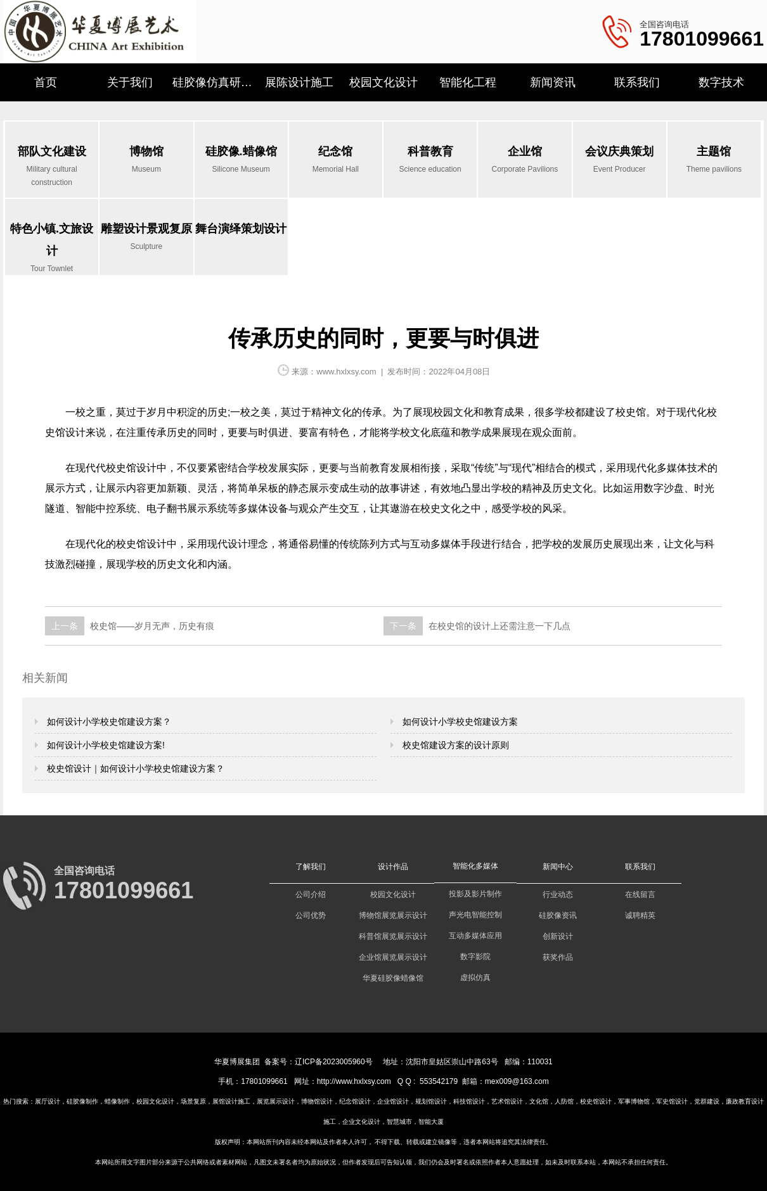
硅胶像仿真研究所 (214, 82)
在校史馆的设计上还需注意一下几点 (498, 626)
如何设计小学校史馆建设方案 (459, 722)
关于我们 (130, 82)
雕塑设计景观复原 (146, 237)
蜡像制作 (117, 1101)
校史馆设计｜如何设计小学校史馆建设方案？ (134, 768)
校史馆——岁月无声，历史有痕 (150, 626)
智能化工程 (467, 82)
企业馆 (524, 160)
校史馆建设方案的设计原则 (454, 745)
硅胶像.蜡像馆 (241, 160)
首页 (45, 82)
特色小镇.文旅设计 (51, 248)
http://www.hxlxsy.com (354, 1081)
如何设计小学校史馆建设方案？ (107, 722)
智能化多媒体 (475, 866)
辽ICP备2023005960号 (334, 1061)
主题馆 (714, 160)
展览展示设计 (276, 1101)
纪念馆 (335, 160)
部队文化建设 (51, 167)
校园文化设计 (383, 82)
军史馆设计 (672, 1101)
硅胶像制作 (82, 1101)
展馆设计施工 (231, 1101)
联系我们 (637, 82)
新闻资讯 (553, 82)
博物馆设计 (317, 1101)
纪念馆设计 (355, 1101)
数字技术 (721, 82)
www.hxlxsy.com (346, 371)
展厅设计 (47, 1101)
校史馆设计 (596, 1101)
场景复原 (193, 1101)
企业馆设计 (393, 1101)
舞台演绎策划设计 (241, 228)
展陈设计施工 (299, 82)
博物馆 (146, 160)
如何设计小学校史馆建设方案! (104, 745)
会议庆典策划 (619, 160)
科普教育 (430, 160)
